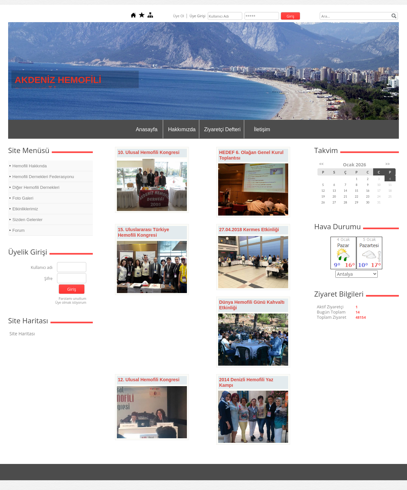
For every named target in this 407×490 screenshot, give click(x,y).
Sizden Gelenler (27, 219)
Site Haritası (22, 333)
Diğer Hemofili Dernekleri (36, 187)
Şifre (48, 278)
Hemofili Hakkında (29, 165)
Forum (18, 230)
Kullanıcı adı (42, 267)
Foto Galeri (22, 198)
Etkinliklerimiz (25, 208)
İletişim (262, 129)
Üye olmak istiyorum (70, 302)
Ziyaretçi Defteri (222, 129)
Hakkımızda (181, 129)
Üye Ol (178, 15)
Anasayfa (147, 129)
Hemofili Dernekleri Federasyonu (43, 176)
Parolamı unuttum (72, 298)
